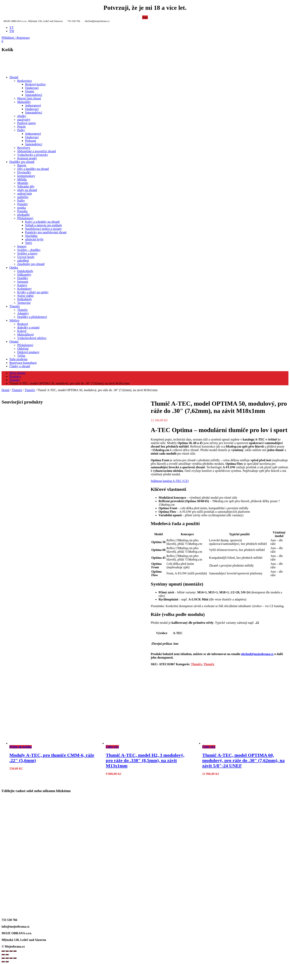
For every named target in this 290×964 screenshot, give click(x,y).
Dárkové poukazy (28, 352)
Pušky (21, 130)
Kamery (22, 285)
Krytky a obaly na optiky (33, 292)
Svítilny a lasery (27, 253)
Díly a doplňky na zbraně (33, 169)
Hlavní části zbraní (29, 98)
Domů (5, 390)
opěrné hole (24, 193)
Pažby (21, 200)
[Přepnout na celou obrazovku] (7, 958)
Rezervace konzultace (23, 362)
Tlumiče (14, 306)
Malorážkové (25, 334)
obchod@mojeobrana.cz (257, 654)
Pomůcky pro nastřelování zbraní (46, 232)
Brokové (22, 324)
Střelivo (14, 320)
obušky (21, 116)
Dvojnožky (24, 172)
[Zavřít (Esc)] (14, 958)
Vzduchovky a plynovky (32, 154)
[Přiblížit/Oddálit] (3, 958)
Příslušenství (25, 218)
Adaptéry (23, 313)
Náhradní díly (25, 186)
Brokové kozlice (35, 84)
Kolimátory (24, 288)
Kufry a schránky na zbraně (42, 221)
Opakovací (32, 87)
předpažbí (23, 214)
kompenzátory (26, 176)
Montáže (22, 183)
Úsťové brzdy (25, 257)
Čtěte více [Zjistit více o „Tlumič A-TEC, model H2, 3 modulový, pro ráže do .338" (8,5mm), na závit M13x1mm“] (112, 746)
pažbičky (23, 197)
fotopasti (22, 281)
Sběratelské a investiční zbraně (36, 151)
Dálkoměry (24, 274)
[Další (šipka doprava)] (7, 961)
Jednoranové (33, 105)
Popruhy (22, 204)
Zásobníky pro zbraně (31, 264)
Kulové (21, 331)
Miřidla (22, 179)
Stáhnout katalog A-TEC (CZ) (170, 481)
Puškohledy (24, 299)
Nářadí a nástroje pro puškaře (43, 225)
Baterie (21, 165)
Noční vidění (25, 295)
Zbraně (13, 77)
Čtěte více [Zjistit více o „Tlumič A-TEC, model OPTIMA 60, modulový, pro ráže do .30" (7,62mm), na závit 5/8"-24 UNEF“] (208, 746)
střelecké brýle (34, 239)
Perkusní (30, 140)
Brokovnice (24, 80)
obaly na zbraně (27, 190)
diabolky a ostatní (28, 327)
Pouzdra (22, 211)
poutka (21, 207)
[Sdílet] (11, 958)
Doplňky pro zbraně (21, 161)
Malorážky (24, 102)
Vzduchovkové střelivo (31, 338)
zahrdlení (23, 260)
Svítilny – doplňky (29, 250)
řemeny (22, 246)
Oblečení (23, 348)
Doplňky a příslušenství (32, 317)
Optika (13, 267)
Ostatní (29, 91)
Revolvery (23, 147)
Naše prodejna (18, 359)
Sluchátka (31, 235)
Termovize (24, 302)
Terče (28, 243)
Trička (21, 355)
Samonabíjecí (33, 95)
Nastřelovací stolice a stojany (43, 228)
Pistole (21, 126)
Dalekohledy (25, 271)
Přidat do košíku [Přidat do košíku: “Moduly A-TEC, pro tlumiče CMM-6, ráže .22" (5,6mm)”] (20, 746)
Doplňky (22, 278)
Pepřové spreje (26, 123)
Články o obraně (19, 366)
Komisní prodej (27, 158)
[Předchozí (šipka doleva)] (3, 961)
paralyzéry (24, 119)
